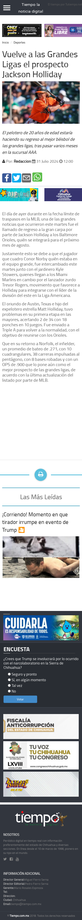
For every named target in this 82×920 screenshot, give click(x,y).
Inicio (5, 42)
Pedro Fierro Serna (25, 884)
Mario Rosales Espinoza (23, 888)
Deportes (19, 42)
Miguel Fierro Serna (26, 880)
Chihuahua (14, 900)
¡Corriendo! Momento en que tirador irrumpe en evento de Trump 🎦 (35, 522)
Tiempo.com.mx (20, 916)
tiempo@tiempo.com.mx (22, 904)
